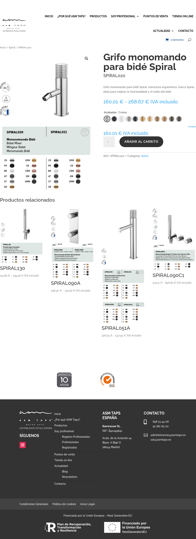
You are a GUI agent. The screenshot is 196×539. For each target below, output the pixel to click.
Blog (65, 471)
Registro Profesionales (76, 436)
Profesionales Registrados (70, 445)
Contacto (185, 30)
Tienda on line (182, 16)
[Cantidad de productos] (109, 141)
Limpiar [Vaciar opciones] (192, 126)
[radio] (135, 119)
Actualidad (161, 30)
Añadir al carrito (141, 141)
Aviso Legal (87, 504)
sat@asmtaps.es (161, 439)
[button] (86, 58)
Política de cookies (64, 504)
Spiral (12, 47)
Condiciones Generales (34, 504)
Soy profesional (123, 16)
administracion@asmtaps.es (168, 435)
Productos (98, 16)
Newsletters (69, 476)
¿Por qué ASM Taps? (71, 16)
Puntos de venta (155, 16)
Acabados (110, 112)
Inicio (49, 16)
